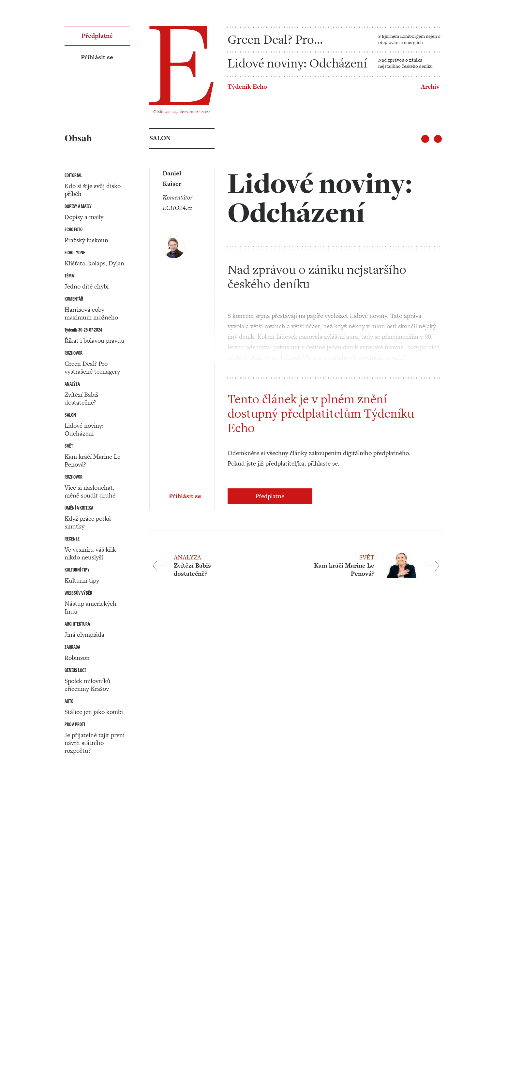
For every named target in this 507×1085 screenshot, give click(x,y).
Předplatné (269, 496)
